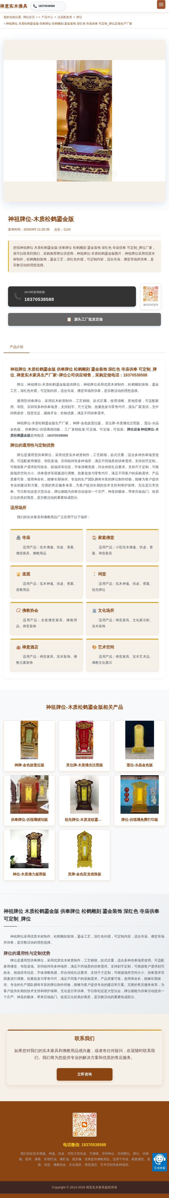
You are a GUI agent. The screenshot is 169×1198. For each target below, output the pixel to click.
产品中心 (47, 17)
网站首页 (29, 17)
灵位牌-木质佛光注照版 (84, 765)
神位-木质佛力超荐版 (29, 874)
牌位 (79, 17)
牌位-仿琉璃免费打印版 (139, 820)
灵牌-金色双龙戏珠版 (84, 874)
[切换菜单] (161, 4)
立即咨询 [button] (84, 1074)
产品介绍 (16, 347)
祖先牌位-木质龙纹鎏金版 (85, 820)
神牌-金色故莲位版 (29, 765)
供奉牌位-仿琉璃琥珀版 (29, 820)
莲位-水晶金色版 (140, 765)
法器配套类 (65, 17)
